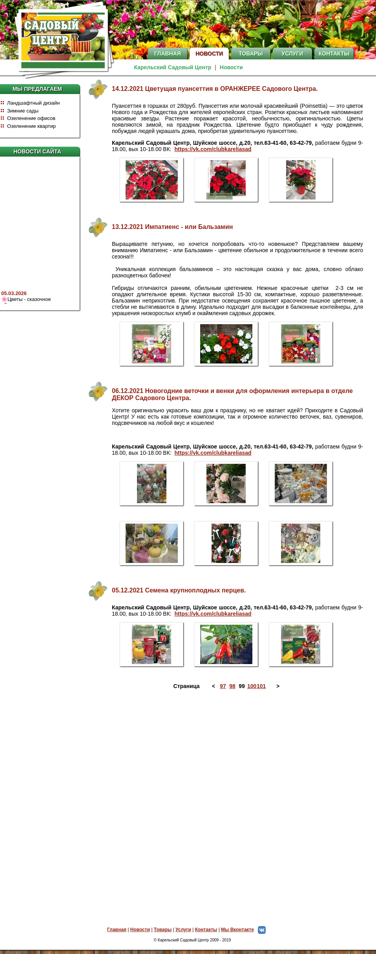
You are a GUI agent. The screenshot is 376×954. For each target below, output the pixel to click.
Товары (251, 53)
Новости (209, 53)
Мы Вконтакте (245, 929)
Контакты (334, 53)
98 (232, 686)
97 (223, 686)
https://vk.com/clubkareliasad (213, 149)
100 (251, 686)
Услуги (292, 53)
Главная (167, 53)
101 (261, 686)
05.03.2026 (14, 294)
